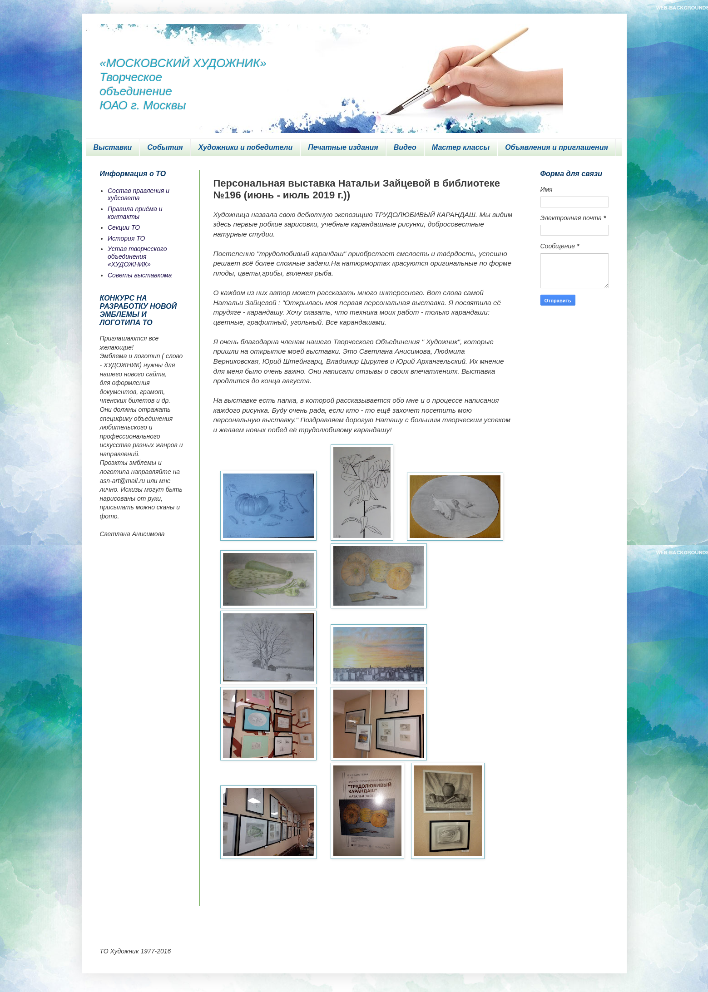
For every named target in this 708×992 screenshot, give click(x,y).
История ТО (126, 238)
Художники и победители (245, 147)
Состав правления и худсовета (138, 194)
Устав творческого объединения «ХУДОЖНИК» (137, 256)
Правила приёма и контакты (135, 212)
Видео (405, 147)
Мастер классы (461, 147)
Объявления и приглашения (556, 147)
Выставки (113, 147)
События (165, 147)
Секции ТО (124, 227)
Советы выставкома (140, 275)
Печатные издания (343, 147)
